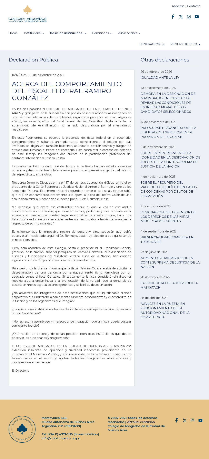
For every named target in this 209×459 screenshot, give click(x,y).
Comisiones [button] (102, 33)
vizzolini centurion (141, 422)
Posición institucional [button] (68, 33)
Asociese (178, 6)
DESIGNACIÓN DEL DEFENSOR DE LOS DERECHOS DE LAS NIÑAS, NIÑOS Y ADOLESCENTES (168, 216)
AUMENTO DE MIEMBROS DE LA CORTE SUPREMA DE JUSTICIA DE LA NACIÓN (170, 262)
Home (13, 33)
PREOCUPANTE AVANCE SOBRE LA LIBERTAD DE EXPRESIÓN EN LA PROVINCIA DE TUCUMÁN (168, 132)
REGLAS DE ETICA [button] (185, 44)
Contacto (193, 6)
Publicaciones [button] (129, 33)
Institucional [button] (34, 33)
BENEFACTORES (151, 44)
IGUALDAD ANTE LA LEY (160, 77)
